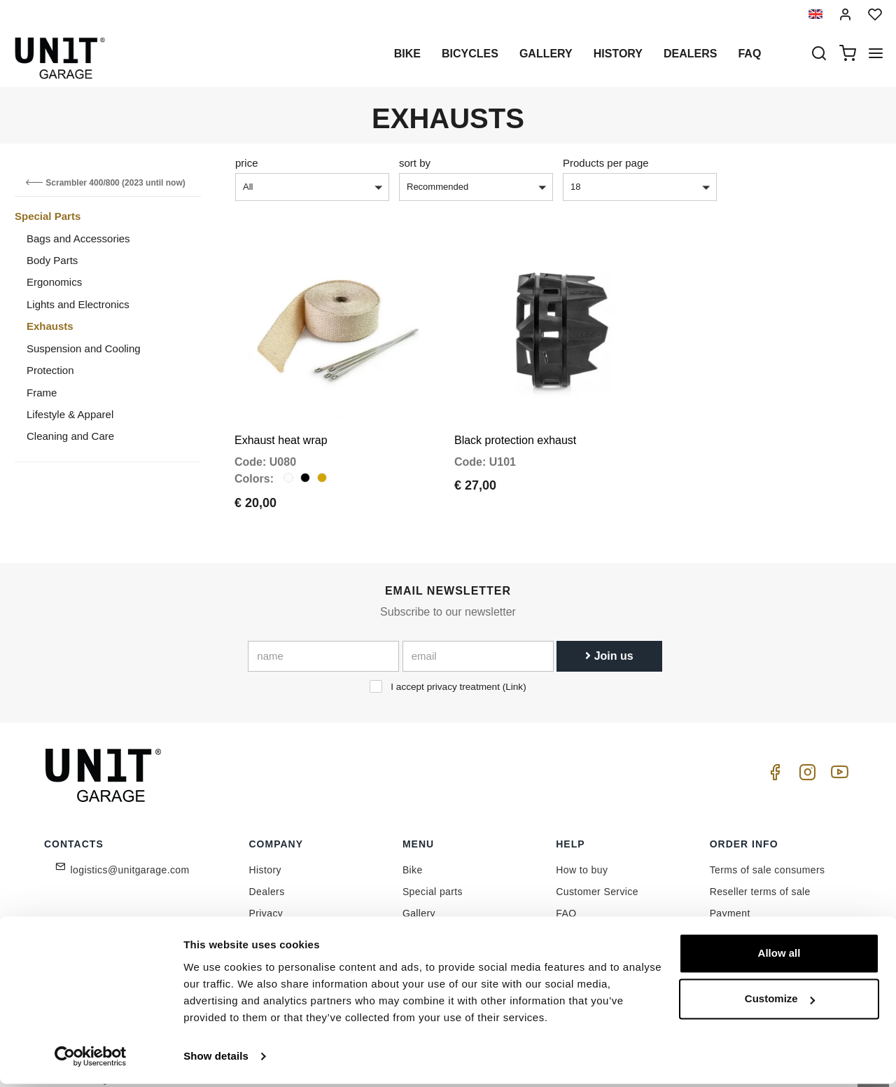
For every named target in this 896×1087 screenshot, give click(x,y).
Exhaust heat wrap (281, 426)
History (618, 54)
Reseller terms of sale (760, 878)
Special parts (432, 878)
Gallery (546, 54)
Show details (215, 1059)
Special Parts (47, 216)
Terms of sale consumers (767, 856)
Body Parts (52, 260)
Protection (50, 370)
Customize (780, 1002)
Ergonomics (54, 282)
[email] (478, 643)
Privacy (266, 900)
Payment (730, 900)
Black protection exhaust (515, 426)
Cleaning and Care (70, 436)
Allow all (779, 956)
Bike (407, 54)
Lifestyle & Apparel (70, 414)
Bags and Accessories (78, 238)
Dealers (690, 54)
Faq (749, 54)
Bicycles (470, 54)
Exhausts (50, 326)
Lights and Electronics (78, 304)
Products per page (606, 163)
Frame (42, 393)
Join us (609, 643)
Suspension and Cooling (84, 348)
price (246, 163)
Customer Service (597, 878)
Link (514, 673)
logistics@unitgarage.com (130, 856)
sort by (414, 163)
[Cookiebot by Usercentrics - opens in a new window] (90, 1059)
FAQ (566, 900)
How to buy (582, 856)
